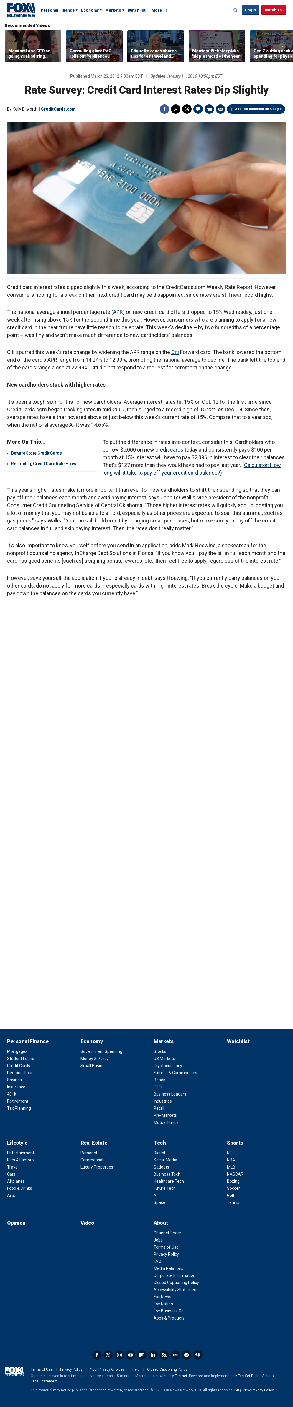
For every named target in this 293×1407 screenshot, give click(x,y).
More (157, 10)
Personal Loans (21, 1072)
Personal (88, 1152)
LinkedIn (153, 1355)
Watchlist (137, 10)
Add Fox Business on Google (258, 109)
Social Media (165, 1160)
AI (155, 1195)
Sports (235, 1143)
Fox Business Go (169, 1311)
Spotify (186, 1355)
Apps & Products (169, 1318)
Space (159, 1202)
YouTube (130, 1355)
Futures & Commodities (175, 1072)
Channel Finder (167, 1233)
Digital (159, 1152)
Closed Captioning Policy (176, 1282)
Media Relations (168, 1268)
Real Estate (93, 1143)
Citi (175, 352)
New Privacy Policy (258, 1390)
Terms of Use (166, 1247)
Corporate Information (174, 1275)
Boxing (233, 1181)
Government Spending (101, 1051)
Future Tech (165, 1188)
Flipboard (141, 1355)
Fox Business (21, 9)
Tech (160, 1143)
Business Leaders (170, 1094)
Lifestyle (17, 1143)
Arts (11, 1195)
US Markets (164, 1058)
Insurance (16, 1087)
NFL (230, 1152)
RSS (164, 1355)
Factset (181, 1376)
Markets (113, 10)
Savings (14, 1079)
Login (250, 10)
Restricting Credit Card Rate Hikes (43, 463)
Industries (163, 1101)
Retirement (17, 1101)
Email (220, 109)
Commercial (91, 1160)
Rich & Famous (20, 1160)
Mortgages (17, 1051)
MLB (231, 1167)
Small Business (94, 1065)
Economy (90, 10)
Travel (13, 1167)
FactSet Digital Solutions (258, 1376)
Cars (11, 1174)
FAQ (157, 1261)
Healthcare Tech (169, 1181)
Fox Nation (163, 1303)
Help (135, 1369)
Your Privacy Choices (107, 1369)
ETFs (158, 1087)
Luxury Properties (96, 1167)
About (161, 1223)
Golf (231, 1195)
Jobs (158, 1240)
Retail (159, 1108)
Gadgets (161, 1167)
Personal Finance (58, 10)
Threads (187, 109)
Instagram (119, 1355)
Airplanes (16, 1181)
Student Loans (20, 1058)
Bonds (159, 1079)
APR (118, 312)
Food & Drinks (19, 1188)
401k (11, 1094)
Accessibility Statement (176, 1289)
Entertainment (20, 1152)
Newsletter (175, 1355)
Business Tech (167, 1174)
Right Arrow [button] (282, 46)
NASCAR (235, 1174)
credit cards (169, 450)
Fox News (162, 1296)
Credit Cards (18, 1065)
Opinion (16, 1223)
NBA (231, 1160)
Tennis (233, 1202)
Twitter (175, 109)
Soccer (233, 1188)
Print (209, 109)
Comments (198, 109)
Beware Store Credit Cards (36, 453)
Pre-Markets (165, 1115)
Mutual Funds (166, 1122)
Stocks (160, 1051)
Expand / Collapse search (235, 10)
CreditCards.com (58, 109)
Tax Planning (19, 1108)
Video (87, 1223)
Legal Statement (44, 1381)
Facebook (164, 109)
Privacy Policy (166, 1254)
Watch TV (274, 10)
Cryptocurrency (168, 1065)
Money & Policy (94, 1058)
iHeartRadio (198, 1355)
